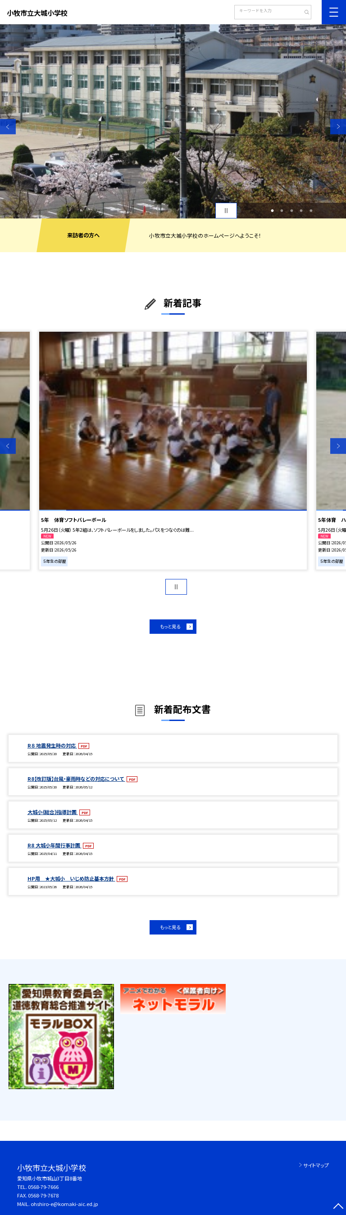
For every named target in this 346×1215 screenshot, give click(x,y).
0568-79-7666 (43, 1186)
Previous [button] (8, 126)
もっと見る (170, 626)
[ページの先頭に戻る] (338, 1207)
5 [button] (311, 211)
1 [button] (272, 211)
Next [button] (338, 126)
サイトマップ (316, 1165)
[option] (173, 121)
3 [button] (291, 211)
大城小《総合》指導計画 (52, 811)
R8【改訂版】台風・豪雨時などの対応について (76, 778)
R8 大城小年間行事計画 (54, 845)
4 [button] (301, 211)
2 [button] (282, 211)
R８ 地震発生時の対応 (52, 745)
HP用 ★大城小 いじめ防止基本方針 (71, 878)
